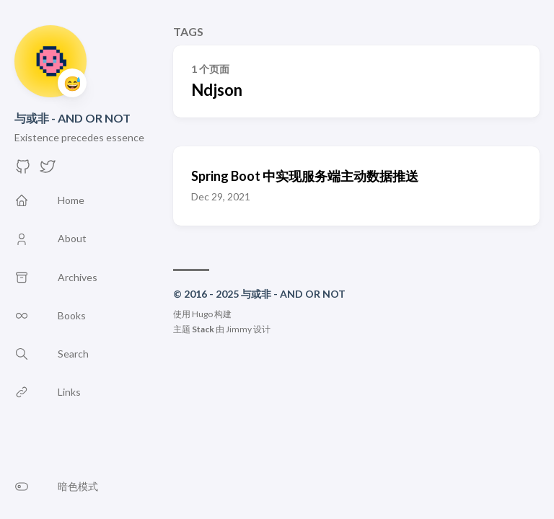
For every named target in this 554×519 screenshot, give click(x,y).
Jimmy (239, 329)
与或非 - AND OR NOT (72, 118)
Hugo (202, 314)
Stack (203, 329)
